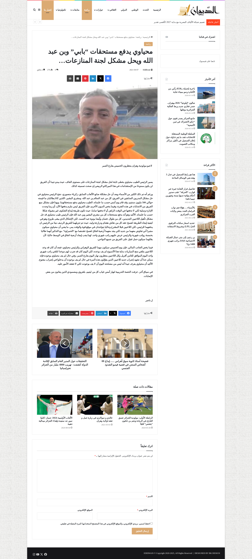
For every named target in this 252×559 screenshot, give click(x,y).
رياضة (87, 10)
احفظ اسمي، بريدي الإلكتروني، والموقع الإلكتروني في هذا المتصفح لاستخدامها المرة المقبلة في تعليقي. (105, 523)
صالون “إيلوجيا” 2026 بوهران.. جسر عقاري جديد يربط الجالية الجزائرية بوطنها (180, 106)
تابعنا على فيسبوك (207, 61)
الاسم (149, 496)
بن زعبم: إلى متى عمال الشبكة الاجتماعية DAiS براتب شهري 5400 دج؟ (180, 240)
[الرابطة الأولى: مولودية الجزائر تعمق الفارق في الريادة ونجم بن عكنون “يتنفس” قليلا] (135, 405)
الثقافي (112, 10)
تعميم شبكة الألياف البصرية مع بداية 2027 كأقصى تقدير (179, 22)
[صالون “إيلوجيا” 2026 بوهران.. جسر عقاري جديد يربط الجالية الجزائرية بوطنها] (206, 107)
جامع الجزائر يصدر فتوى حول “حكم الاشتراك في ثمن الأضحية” (181, 121)
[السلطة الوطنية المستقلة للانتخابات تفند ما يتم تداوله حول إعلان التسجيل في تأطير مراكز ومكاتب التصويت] (206, 138)
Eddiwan (146, 70)
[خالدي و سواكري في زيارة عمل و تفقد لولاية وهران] (95, 405)
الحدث (146, 10)
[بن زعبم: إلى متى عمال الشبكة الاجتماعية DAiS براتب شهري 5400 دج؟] (206, 242)
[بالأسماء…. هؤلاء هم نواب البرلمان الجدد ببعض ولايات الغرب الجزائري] (206, 212)
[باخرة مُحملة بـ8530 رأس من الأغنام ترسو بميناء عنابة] (206, 93)
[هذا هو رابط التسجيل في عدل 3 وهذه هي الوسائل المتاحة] (206, 179)
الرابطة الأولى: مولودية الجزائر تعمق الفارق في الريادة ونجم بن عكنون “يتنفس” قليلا (135, 421)
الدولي (124, 10)
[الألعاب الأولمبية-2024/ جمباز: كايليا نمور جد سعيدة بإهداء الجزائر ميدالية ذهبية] (54, 405)
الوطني (134, 10)
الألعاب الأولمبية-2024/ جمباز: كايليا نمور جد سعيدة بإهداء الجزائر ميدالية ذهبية (55, 421)
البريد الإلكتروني (145, 510)
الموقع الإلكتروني (84, 510)
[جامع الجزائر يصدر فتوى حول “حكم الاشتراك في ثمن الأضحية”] (206, 123)
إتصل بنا (47, 10)
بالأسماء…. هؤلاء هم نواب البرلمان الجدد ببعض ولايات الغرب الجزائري (182, 211)
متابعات (75, 10)
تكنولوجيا (62, 10)
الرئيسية (157, 10)
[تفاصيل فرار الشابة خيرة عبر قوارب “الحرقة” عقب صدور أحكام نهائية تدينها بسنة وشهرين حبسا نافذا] (206, 193)
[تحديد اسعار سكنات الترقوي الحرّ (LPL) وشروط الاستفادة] (206, 227)
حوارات (99, 10)
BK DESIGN (214, 553)
